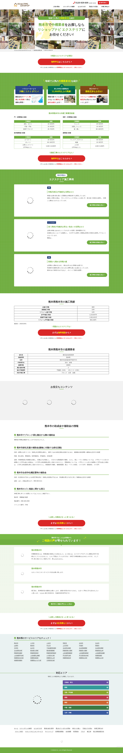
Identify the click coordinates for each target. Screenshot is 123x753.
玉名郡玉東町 (67, 648)
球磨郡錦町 (98, 655)
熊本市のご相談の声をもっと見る (61, 604)
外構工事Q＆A (98, 728)
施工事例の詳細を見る (97, 205)
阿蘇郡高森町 (18, 653)
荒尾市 (65, 643)
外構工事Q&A (105, 6)
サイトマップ (49, 731)
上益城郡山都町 (35, 655)
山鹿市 (16, 645)
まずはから (61, 333)
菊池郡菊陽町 (51, 650)
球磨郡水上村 (51, 658)
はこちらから (61, 62)
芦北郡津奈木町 (84, 655)
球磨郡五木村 (83, 658)
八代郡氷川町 (51, 655)
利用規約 (76, 731)
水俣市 (81, 643)
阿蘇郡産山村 (99, 650)
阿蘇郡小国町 (83, 650)
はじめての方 (82, 6)
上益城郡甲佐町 (19, 655)
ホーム (16, 728)
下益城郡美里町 (51, 648)
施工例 (89, 731)
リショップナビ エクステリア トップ (22, 50)
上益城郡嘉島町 (84, 653)
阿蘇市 (97, 645)
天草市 (16, 648)
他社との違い (76, 728)
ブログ (83, 731)
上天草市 (65, 645)
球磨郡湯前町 (34, 658)
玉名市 (97, 643)
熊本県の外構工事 (38, 50)
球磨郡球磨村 (18, 660)
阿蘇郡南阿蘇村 (51, 653)
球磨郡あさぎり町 (35, 660)
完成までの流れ (93, 6)
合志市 (32, 648)
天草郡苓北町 (51, 660)
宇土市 (49, 645)
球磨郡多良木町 (19, 658)
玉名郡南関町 (83, 648)
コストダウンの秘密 (68, 6)
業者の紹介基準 (49, 728)
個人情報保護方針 (98, 731)
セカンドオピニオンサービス (34, 731)
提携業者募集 (59, 731)
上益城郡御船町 (67, 653)
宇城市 (81, 645)
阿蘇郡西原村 (34, 653)
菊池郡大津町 (34, 650)
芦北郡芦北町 (67, 655)
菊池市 (32, 645)
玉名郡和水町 (18, 650)
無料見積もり (103, 2)
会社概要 (68, 731)
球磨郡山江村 (99, 658)
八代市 (32, 643)
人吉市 (49, 643)
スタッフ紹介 (19, 731)
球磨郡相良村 (67, 658)
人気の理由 (56, 6)
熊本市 (16, 643)
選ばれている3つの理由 (63, 728)
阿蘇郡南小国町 (67, 650)
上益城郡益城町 (100, 653)
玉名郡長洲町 (99, 648)
